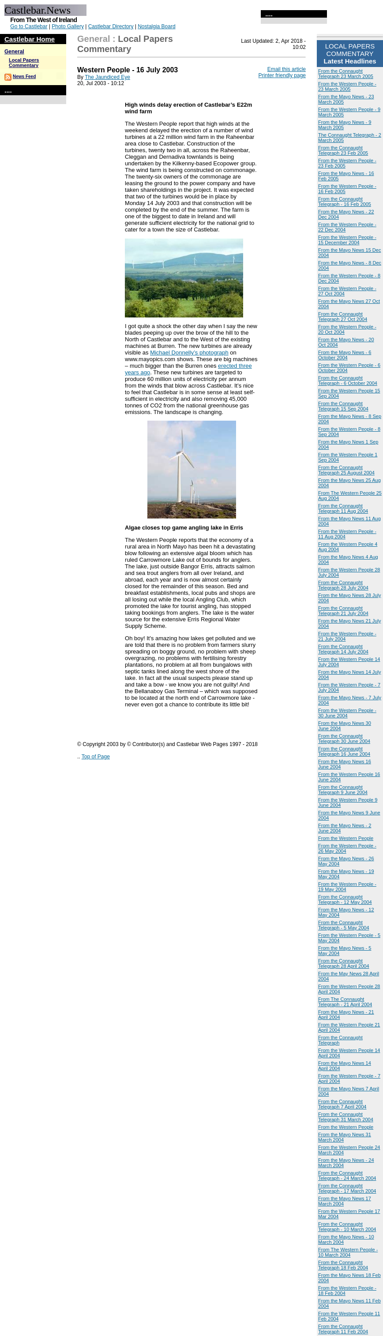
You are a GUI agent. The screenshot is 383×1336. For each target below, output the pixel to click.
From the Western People (345, 838)
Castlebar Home (29, 39)
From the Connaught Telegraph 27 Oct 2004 (342, 316)
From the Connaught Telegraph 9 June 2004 (343, 789)
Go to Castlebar (28, 26)
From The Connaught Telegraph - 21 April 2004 (345, 1001)
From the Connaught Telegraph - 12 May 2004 (345, 899)
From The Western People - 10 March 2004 (348, 1252)
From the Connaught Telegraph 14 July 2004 (343, 649)
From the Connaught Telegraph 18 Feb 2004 (343, 1265)
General (14, 52)
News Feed (24, 76)
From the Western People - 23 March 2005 (347, 86)
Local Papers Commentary (24, 62)
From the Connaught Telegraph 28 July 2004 (343, 585)
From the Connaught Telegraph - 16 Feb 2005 (344, 201)
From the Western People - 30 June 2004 (347, 713)
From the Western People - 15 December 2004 (347, 240)
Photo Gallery (68, 26)
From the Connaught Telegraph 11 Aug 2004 (343, 508)
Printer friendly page (282, 75)
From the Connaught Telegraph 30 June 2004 (344, 738)
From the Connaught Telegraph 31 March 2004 (345, 1117)
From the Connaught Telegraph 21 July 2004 (343, 610)
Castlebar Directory (111, 26)
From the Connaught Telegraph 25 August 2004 (346, 470)
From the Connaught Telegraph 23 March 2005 (345, 73)
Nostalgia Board (156, 26)
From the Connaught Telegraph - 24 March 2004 (347, 1175)
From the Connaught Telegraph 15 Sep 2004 (343, 406)
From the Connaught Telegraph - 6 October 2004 (347, 380)
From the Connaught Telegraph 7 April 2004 (342, 1104)
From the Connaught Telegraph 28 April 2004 (343, 963)
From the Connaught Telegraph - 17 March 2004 (347, 1188)
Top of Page (96, 757)
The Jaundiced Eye (107, 77)
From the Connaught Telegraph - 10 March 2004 (347, 1226)
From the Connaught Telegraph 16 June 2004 (344, 751)
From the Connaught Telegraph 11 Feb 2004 (343, 1329)
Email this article (286, 69)
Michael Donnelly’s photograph (189, 352)
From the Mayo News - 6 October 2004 (344, 355)
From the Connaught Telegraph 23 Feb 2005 (343, 150)
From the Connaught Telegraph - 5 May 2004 (343, 925)
